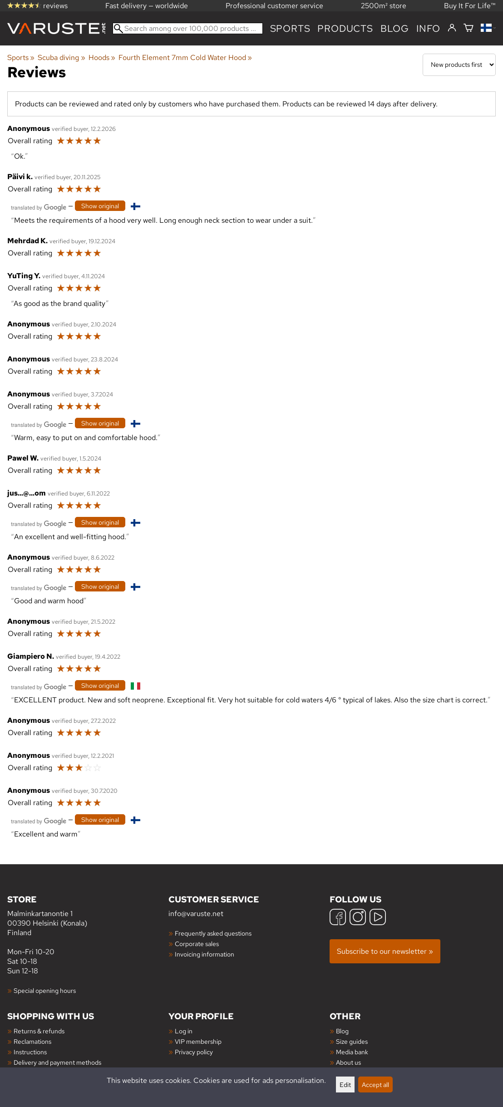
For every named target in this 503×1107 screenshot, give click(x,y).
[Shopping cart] (468, 28)
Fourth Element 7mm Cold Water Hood (185, 57)
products (345, 28)
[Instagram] (358, 918)
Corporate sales (197, 943)
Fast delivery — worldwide (146, 5)
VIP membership (198, 1041)
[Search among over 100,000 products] (188, 28)
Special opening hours (45, 990)
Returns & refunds (39, 1031)
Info (428, 28)
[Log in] (452, 28)
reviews (37, 5)
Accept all (375, 1084)
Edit (345, 1084)
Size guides (352, 1041)
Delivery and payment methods (57, 1062)
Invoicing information (204, 954)
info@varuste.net (195, 913)
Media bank (352, 1051)
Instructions (30, 1051)
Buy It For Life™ (470, 5)
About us (348, 1062)
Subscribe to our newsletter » (385, 951)
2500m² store (383, 5)
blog (394, 28)
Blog (342, 1031)
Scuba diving (61, 57)
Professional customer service (274, 5)
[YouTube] (378, 918)
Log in (183, 1031)
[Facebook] (338, 918)
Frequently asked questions (213, 933)
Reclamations (32, 1041)
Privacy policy (194, 1051)
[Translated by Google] (38, 206)
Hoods (102, 57)
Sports (290, 28)
